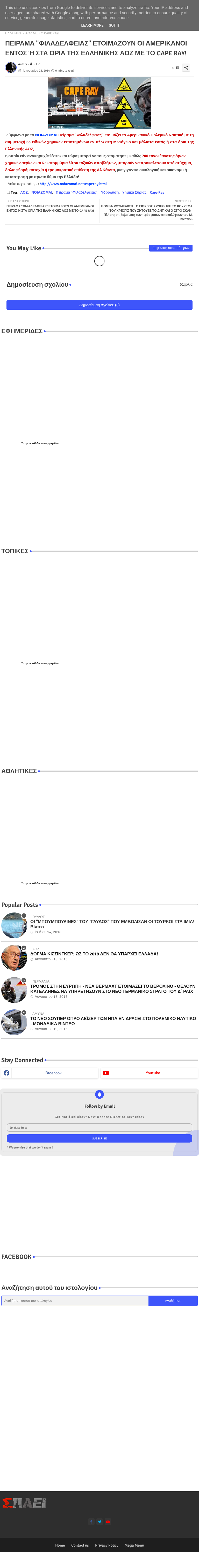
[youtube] (108, 1521)
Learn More (92, 25)
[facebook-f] (91, 1521)
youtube (153, 1073)
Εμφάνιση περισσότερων (170, 248)
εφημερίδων (52, 443)
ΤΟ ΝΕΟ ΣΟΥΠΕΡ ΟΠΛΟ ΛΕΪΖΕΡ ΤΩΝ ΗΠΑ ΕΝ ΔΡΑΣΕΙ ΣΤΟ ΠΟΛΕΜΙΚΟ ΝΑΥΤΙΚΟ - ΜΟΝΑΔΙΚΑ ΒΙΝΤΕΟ (113, 1021)
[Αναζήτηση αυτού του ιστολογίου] (75, 1301)
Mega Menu (134, 1545)
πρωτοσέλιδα (32, 443)
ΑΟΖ (24, 192)
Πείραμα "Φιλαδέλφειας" (76, 192)
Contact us (80, 1545)
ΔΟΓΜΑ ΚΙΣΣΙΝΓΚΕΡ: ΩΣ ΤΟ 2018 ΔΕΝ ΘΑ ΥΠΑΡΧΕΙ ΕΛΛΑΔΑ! (94, 954)
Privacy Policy (106, 1545)
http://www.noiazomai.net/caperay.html (74, 183)
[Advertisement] (99, 496)
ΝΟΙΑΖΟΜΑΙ (46, 135)
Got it (114, 25)
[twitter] (99, 1521)
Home (60, 1545)
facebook (53, 1073)
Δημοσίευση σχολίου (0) (99, 305)
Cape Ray (157, 192)
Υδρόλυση (110, 192)
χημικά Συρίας (134, 192)
